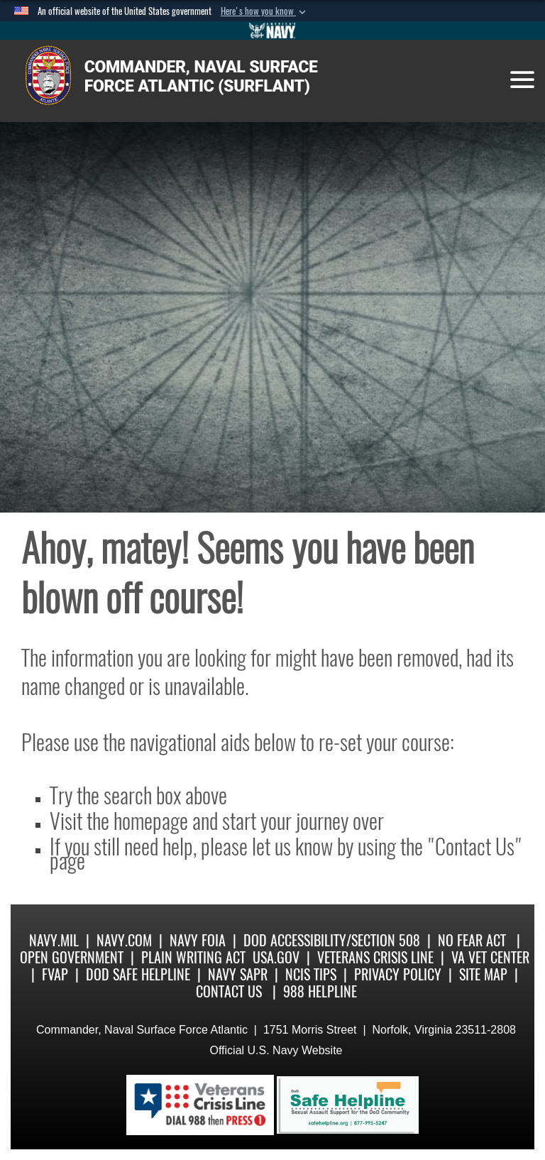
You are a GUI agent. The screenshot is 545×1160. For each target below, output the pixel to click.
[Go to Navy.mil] (272, 30)
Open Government (71, 957)
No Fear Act (472, 940)
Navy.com (124, 940)
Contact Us (229, 991)
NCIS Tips (310, 974)
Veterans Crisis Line (375, 957)
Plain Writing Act (193, 957)
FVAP (55, 974)
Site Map (483, 974)
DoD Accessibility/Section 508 (331, 940)
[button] (265, 11)
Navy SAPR (238, 974)
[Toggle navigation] (522, 79)
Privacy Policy (397, 974)
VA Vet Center (490, 957)
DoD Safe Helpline (138, 974)
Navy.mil (54, 940)
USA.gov (276, 957)
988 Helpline (320, 991)
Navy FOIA (198, 940)
